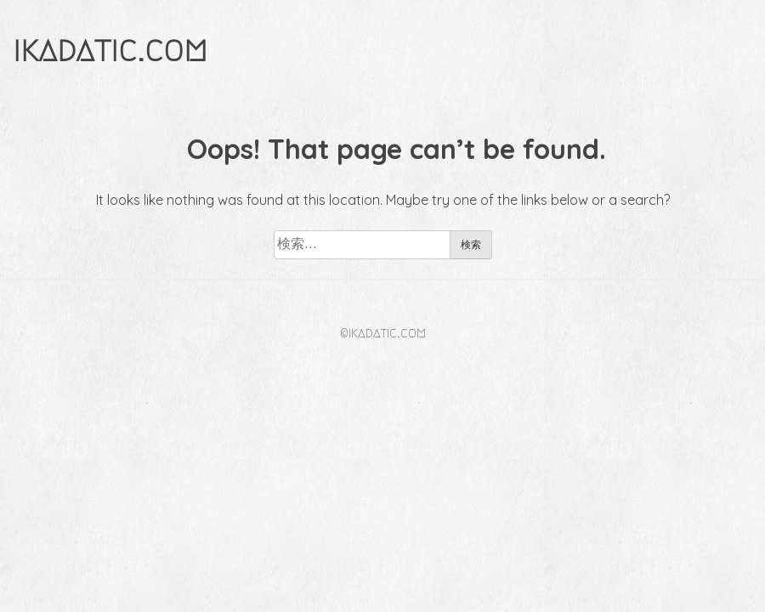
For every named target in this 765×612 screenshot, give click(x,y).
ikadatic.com (110, 49)
